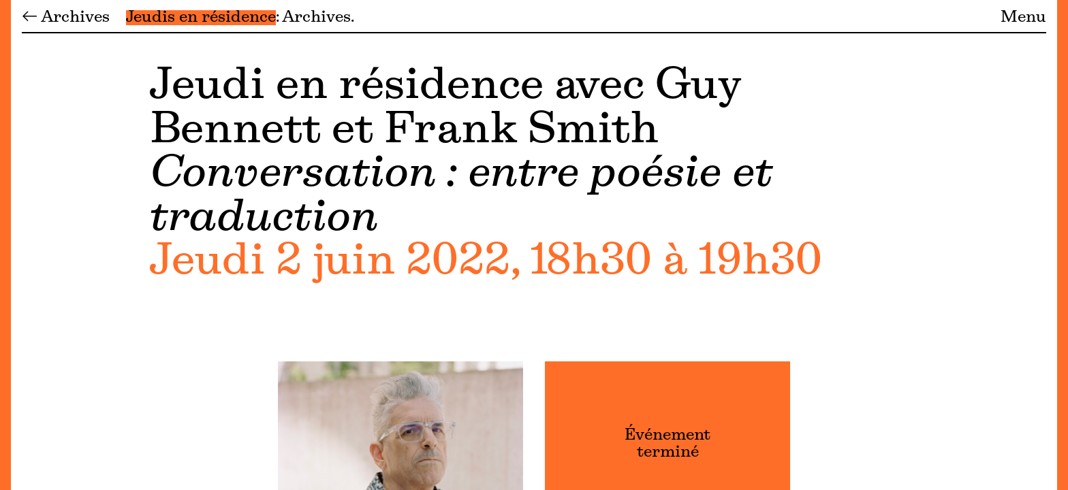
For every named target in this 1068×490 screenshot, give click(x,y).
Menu (1023, 17)
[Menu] (5, 245)
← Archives (66, 17)
